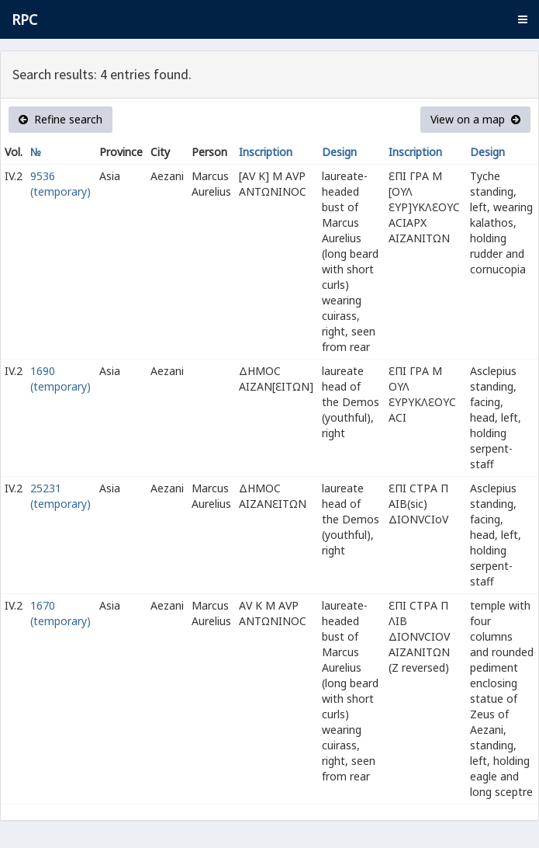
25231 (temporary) (60, 496)
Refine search (60, 119)
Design (339, 151)
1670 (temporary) (60, 613)
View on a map (475, 119)
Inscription (265, 151)
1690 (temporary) (60, 378)
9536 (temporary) (60, 184)
